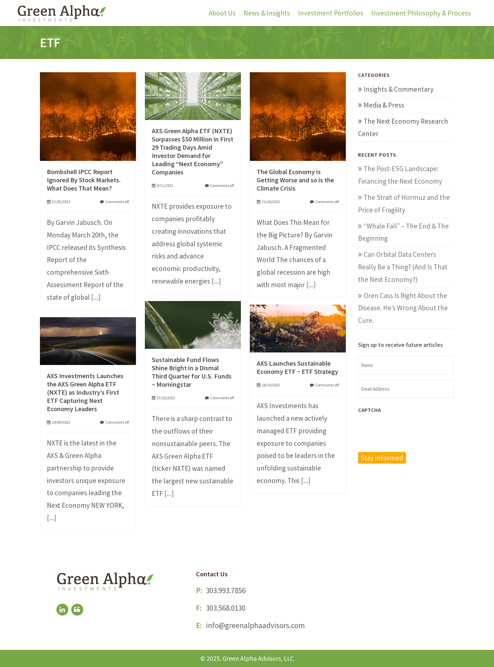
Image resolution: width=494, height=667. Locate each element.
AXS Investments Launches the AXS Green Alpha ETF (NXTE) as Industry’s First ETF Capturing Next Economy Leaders (85, 392)
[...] (96, 297)
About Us (222, 13)
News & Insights (267, 13)
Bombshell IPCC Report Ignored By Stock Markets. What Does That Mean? (84, 179)
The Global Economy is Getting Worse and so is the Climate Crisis (295, 179)
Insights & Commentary (399, 89)
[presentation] (408, 432)
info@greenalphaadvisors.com (255, 625)
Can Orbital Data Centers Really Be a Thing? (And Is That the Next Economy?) (402, 267)
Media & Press (384, 105)
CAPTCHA (369, 410)
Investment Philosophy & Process (421, 13)
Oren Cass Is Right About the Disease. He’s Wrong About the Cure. (403, 308)
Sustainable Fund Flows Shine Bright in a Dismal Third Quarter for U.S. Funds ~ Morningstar (192, 371)
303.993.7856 (226, 590)
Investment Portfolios (330, 13)
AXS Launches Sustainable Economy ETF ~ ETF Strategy (297, 367)
